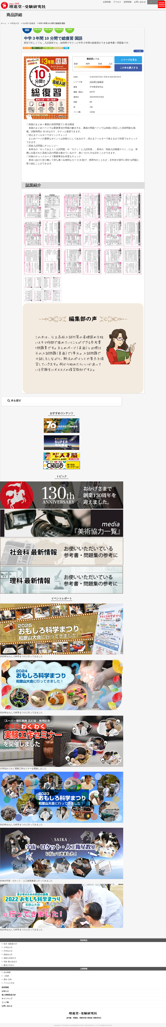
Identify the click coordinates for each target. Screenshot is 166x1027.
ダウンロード (156, 2)
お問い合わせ (140, 2)
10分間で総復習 (28, 23)
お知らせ (5, 991)
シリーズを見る (129, 59)
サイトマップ (7, 998)
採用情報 (127, 2)
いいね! (139, 51)
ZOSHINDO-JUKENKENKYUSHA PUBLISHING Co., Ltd (80, 1025)
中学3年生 (59, 29)
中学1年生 (37, 29)
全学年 (69, 29)
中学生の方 (14, 23)
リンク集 (5, 1002)
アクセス (117, 2)
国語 (27, 30)
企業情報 (107, 2)
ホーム (3, 23)
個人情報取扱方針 (9, 995)
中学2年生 (48, 29)
